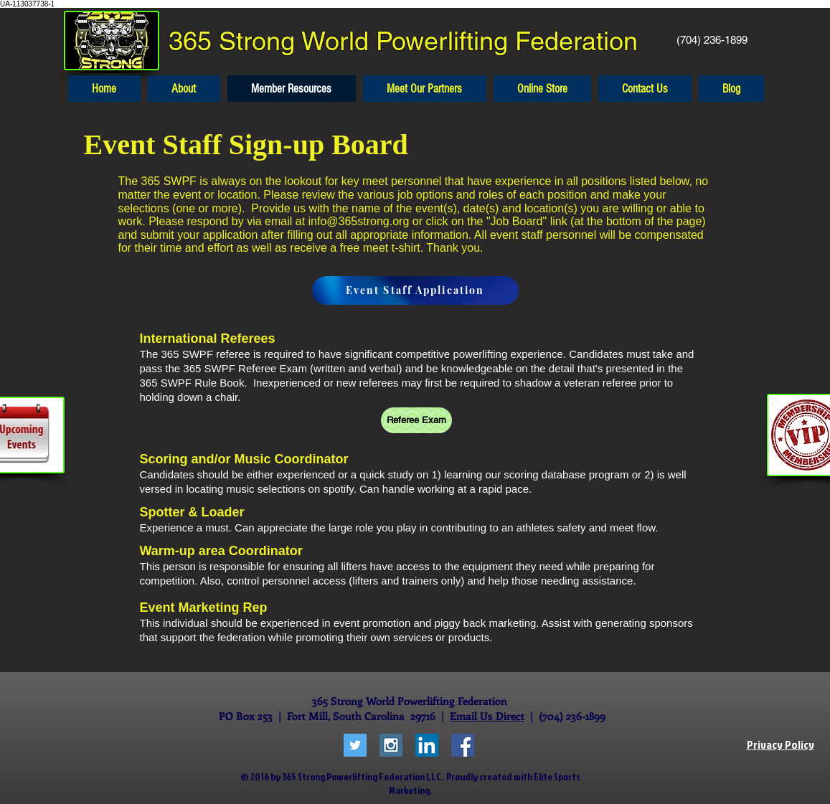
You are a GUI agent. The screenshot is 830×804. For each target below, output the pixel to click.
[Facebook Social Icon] (462, 745)
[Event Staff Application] (415, 290)
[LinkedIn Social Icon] (426, 745)
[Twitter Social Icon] (355, 745)
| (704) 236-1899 (564, 716)
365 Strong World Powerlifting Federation (403, 41)
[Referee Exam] (416, 420)
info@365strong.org (359, 221)
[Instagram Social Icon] (390, 745)
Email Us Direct (487, 716)
